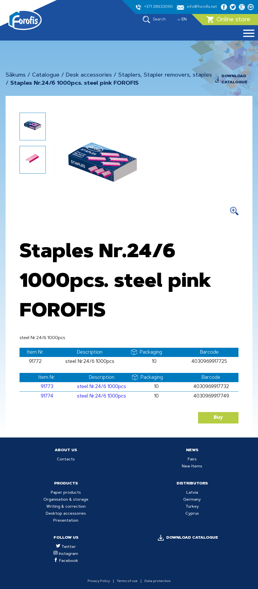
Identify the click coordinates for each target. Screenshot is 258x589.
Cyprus (192, 514)
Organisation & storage (66, 500)
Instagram (66, 554)
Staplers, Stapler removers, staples (165, 75)
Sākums (16, 75)
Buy (218, 417)
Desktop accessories (66, 514)
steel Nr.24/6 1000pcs (101, 386)
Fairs (192, 460)
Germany (192, 500)
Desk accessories (89, 75)
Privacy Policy (99, 581)
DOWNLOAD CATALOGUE (234, 79)
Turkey (192, 507)
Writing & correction (66, 507)
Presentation (65, 521)
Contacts (66, 460)
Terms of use (127, 581)
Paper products (66, 493)
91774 (47, 396)
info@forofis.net (197, 7)
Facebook (66, 561)
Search (154, 19)
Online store (228, 19)
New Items (192, 467)
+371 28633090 (154, 7)
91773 (47, 386)
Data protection (157, 581)
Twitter (66, 547)
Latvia (192, 493)
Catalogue (45, 75)
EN (184, 20)
